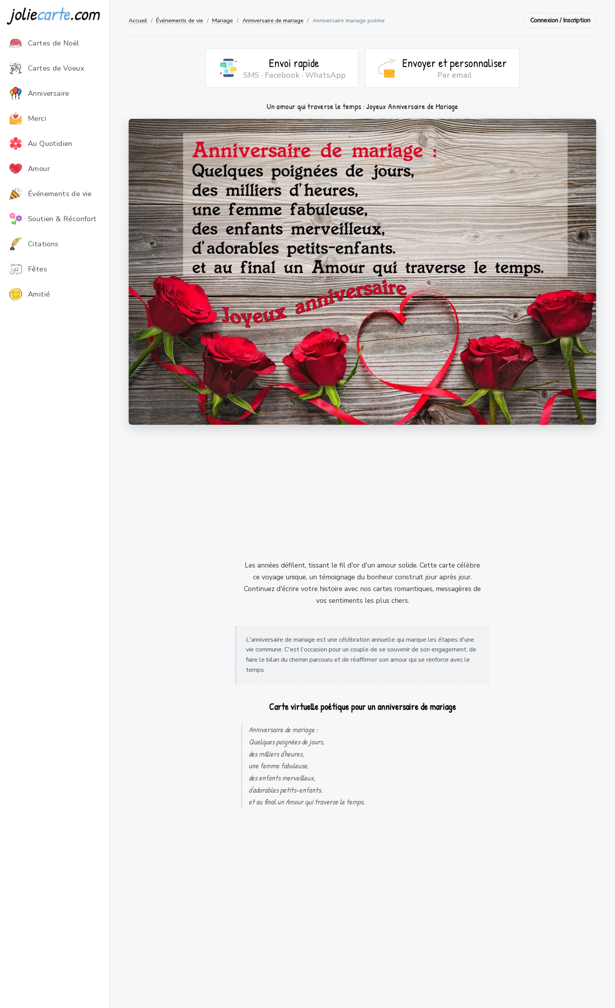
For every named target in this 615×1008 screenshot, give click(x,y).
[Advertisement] (362, 492)
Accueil (138, 20)
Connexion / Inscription (560, 20)
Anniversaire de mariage (273, 20)
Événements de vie (179, 20)
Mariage (222, 20)
